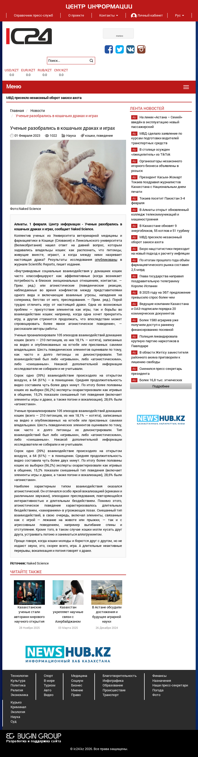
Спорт (48, 675)
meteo (119, 36)
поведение (104, 135)
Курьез (16, 702)
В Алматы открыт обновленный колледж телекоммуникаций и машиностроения (160, 214)
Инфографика (113, 680)
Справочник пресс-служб (33, 15)
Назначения (161, 680)
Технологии (19, 675)
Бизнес (76, 685)
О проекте (76, 15)
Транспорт (111, 694)
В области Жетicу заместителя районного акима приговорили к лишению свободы (159, 357)
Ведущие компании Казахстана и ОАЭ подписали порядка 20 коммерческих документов (160, 308)
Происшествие (114, 690)
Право (76, 694)
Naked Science (38, 563)
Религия (17, 690)
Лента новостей (147, 108)
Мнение (77, 690)
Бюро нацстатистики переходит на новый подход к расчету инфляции (160, 251)
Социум (77, 680)
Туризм (49, 685)
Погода (157, 690)
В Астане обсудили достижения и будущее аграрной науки (106, 614)
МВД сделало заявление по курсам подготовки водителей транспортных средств (156, 138)
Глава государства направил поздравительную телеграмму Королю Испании (157, 281)
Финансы (159, 675)
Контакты (108, 15)
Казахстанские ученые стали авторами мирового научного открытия (29, 614)
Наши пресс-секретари (170, 685)
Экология (18, 711)
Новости (37, 110)
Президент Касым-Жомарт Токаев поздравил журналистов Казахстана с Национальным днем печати (158, 184)
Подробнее (160, 386)
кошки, (90, 135)
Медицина (79, 675)
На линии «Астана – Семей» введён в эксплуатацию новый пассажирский (156, 122)
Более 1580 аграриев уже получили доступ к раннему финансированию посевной (154, 325)
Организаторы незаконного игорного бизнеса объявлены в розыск (156, 166)
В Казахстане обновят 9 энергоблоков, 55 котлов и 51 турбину (160, 228)
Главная (17, 110)
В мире (49, 680)
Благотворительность (120, 675)
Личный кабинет (146, 15)
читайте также (26, 571)
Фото (156, 694)
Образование (113, 685)
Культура (18, 680)
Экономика (19, 694)
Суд (13, 721)
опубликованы (106, 259)
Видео (48, 694)
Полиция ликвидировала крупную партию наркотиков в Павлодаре (155, 341)
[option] (99, 97)
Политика (18, 685)
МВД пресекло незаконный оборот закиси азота (156, 239)
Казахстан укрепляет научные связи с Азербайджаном (68, 614)
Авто (47, 690)
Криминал (18, 707)
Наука (71, 135)
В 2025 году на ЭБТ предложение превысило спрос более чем (161, 295)
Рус (179, 15)
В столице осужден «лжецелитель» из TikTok (150, 152)
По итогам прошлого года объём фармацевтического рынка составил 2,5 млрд (160, 265)
